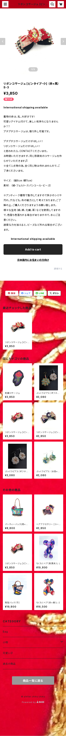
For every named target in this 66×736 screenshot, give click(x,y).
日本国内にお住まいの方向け (33, 259)
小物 (5, 642)
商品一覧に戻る (33, 680)
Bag (5, 631)
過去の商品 (9, 663)
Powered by (33, 702)
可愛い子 (8, 653)
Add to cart (33, 249)
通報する (58, 268)
